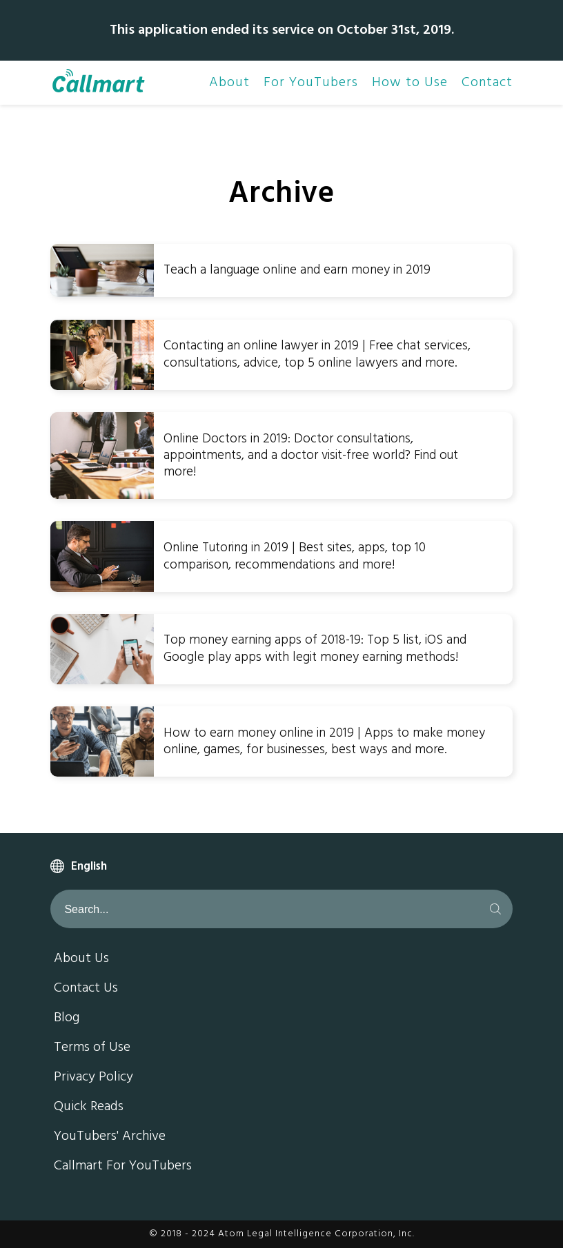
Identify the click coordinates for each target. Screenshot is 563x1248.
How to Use (410, 83)
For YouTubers (311, 83)
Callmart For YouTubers (123, 1166)
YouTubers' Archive (110, 1137)
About (229, 83)
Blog (66, 1018)
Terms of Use (92, 1048)
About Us (81, 959)
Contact (487, 83)
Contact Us (86, 989)
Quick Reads (89, 1107)
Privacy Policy (93, 1077)
